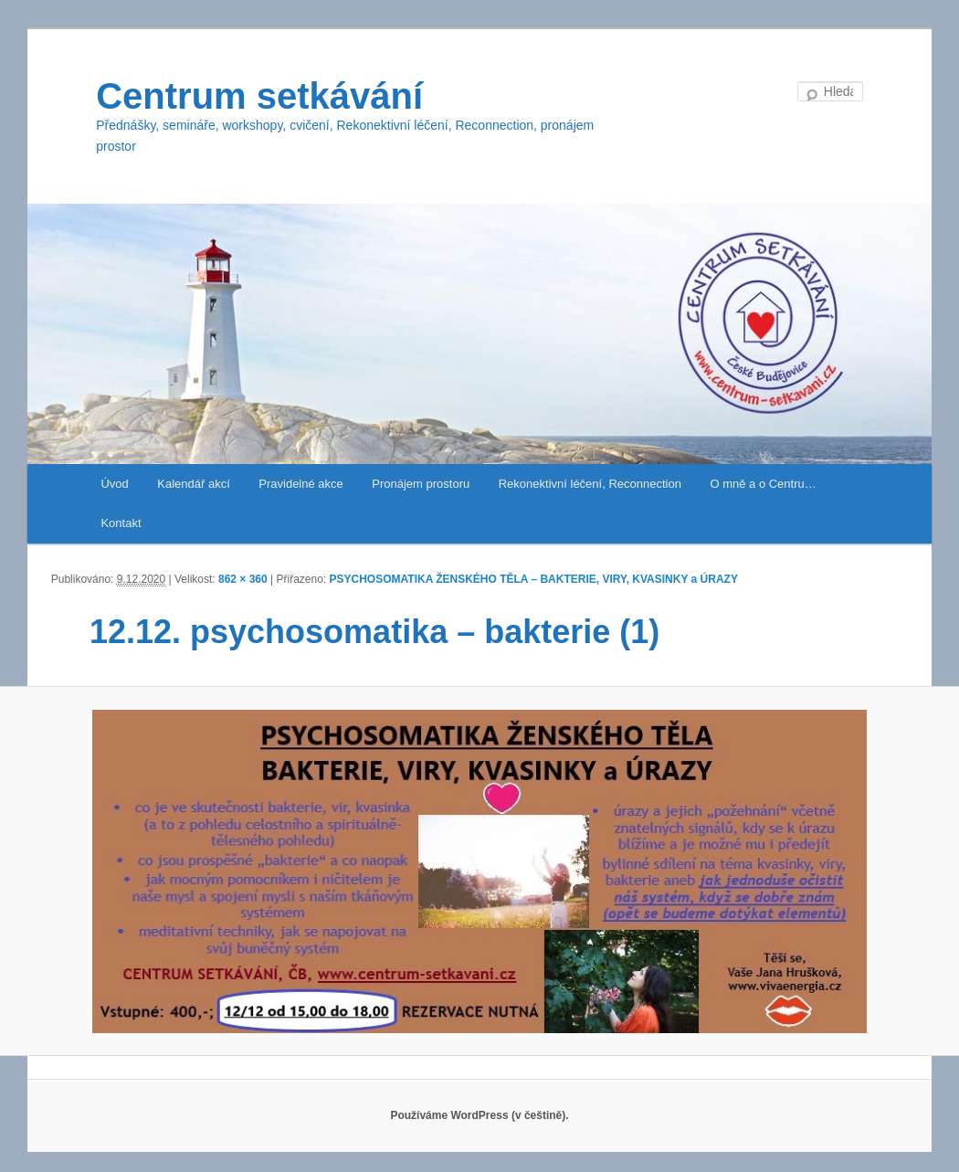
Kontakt (120, 523)
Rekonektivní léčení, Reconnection (590, 484)
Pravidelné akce (300, 484)
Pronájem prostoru (420, 484)
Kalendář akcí (193, 484)
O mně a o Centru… (763, 484)
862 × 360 (243, 579)
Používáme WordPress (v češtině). (479, 1115)
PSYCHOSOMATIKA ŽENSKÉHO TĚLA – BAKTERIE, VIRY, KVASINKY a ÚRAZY (534, 579)
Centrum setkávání (259, 96)
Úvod (114, 484)
